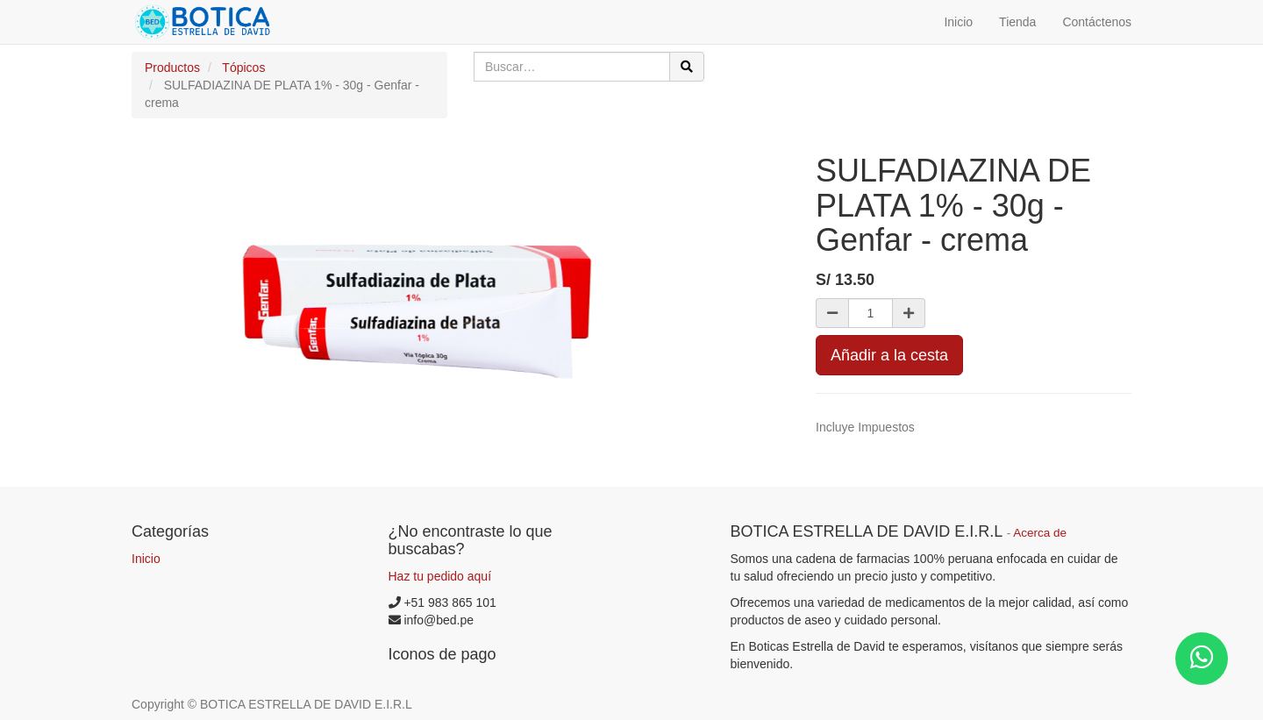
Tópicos (243, 68)
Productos (172, 68)
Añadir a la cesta (889, 355)
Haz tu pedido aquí (440, 576)
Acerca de (1040, 532)
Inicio (146, 559)
